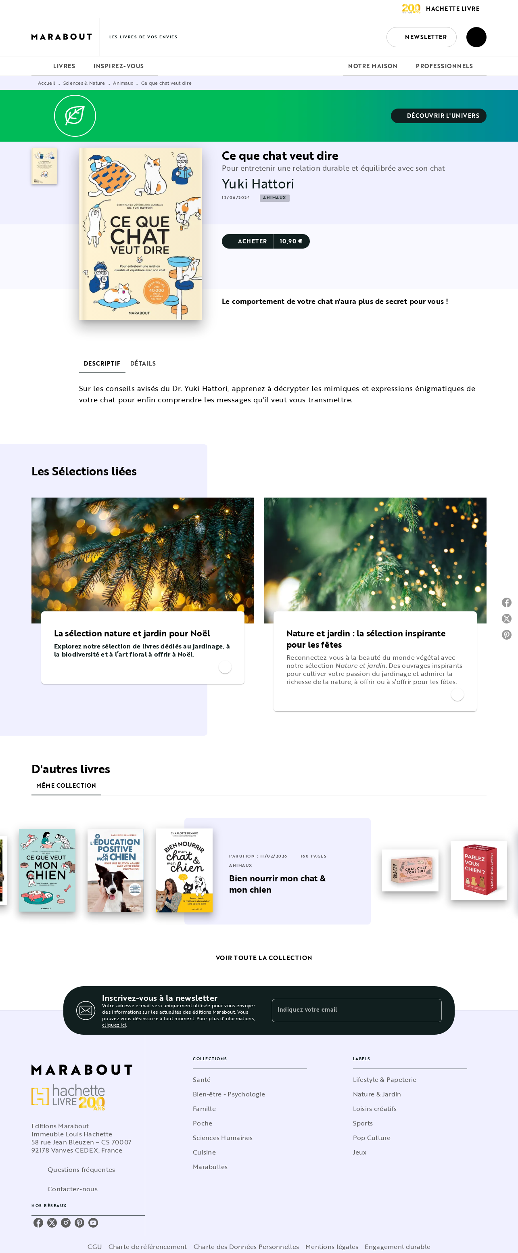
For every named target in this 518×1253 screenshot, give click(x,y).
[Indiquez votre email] (347, 1010)
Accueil (46, 82)
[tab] (39, 66)
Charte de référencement (148, 1246)
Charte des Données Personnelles (246, 1246)
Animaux (123, 82)
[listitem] (38, 1223)
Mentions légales (331, 1246)
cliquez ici (114, 1024)
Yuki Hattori (258, 183)
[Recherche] (476, 37)
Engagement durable (397, 1246)
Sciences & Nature (84, 82)
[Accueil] (65, 37)
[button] (421, 37)
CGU (95, 1246)
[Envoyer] (432, 1010)
